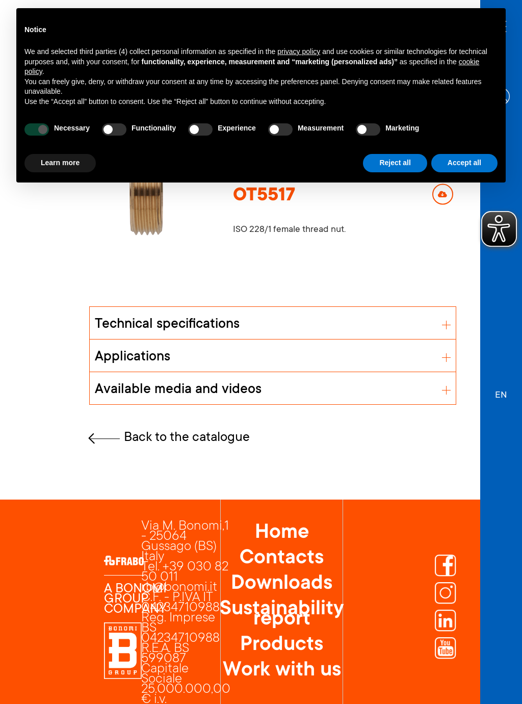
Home (282, 533)
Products (281, 645)
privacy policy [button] (298, 51)
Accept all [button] (464, 163)
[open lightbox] (145, 194)
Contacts (282, 559)
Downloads (281, 584)
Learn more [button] (60, 163)
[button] (501, 390)
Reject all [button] (394, 163)
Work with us (282, 671)
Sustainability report (282, 615)
